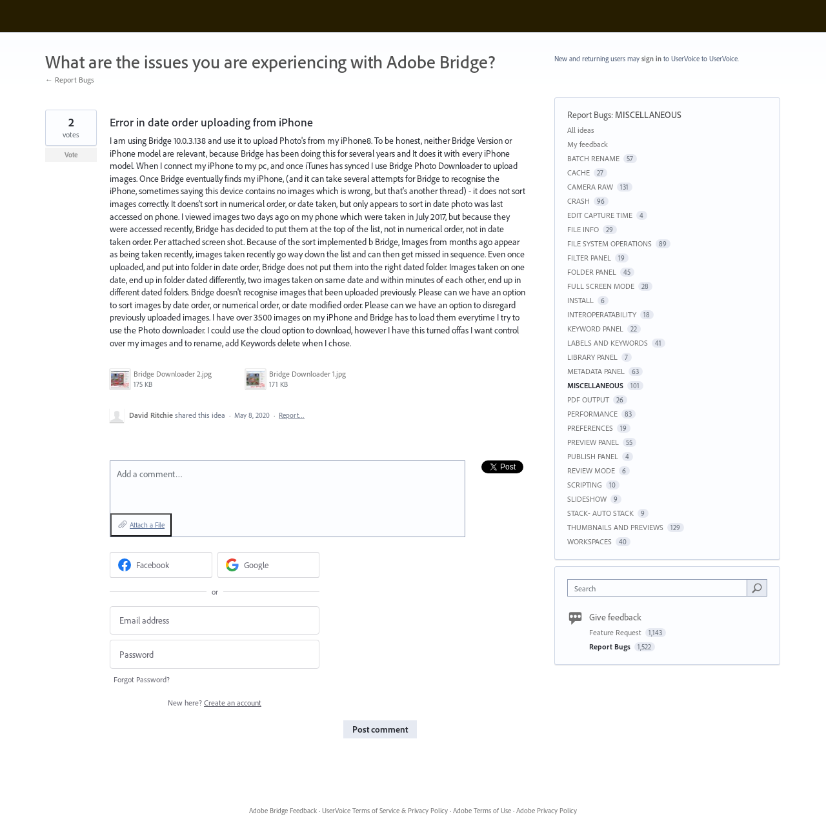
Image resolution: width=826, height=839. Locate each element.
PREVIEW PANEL (593, 442)
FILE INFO (583, 229)
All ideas (580, 130)
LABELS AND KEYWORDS (607, 343)
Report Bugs (589, 115)
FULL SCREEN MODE (600, 286)
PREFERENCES (590, 428)
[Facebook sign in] (161, 565)
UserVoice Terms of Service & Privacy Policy (385, 810)
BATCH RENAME (593, 158)
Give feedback (615, 617)
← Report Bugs (69, 79)
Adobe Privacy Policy (546, 810)
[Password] (214, 654)
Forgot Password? (142, 679)
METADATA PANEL (596, 371)
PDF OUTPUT (588, 399)
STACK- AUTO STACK (600, 513)
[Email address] (214, 620)
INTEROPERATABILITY (601, 314)
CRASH (578, 201)
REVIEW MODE (591, 470)
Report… (292, 415)
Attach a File (147, 524)
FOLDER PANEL (591, 272)
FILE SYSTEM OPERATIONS (609, 243)
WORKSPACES (589, 541)
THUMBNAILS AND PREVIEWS (615, 527)
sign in (651, 58)
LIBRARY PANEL (592, 357)
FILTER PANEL (589, 257)
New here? (214, 702)
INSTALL (580, 300)
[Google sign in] (268, 565)
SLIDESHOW (587, 499)
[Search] (757, 587)
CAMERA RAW (590, 187)
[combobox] (660, 588)
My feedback (587, 144)
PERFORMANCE (592, 414)
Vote (71, 154)
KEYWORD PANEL (595, 328)
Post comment (380, 729)
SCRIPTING (584, 484)
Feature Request (616, 632)
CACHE (578, 172)
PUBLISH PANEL (592, 456)
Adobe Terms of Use (482, 810)
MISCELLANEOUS (648, 115)
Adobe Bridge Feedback (283, 810)
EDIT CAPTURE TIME (599, 215)
